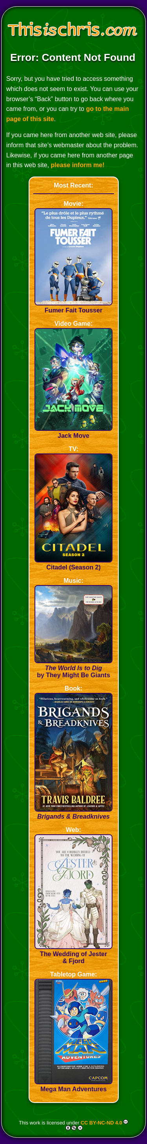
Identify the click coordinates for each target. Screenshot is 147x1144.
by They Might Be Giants (73, 668)
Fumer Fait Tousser (73, 307)
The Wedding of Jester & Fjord (73, 954)
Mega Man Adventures (73, 1085)
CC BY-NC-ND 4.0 (101, 1122)
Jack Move (73, 432)
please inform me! (78, 165)
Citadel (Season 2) (73, 564)
